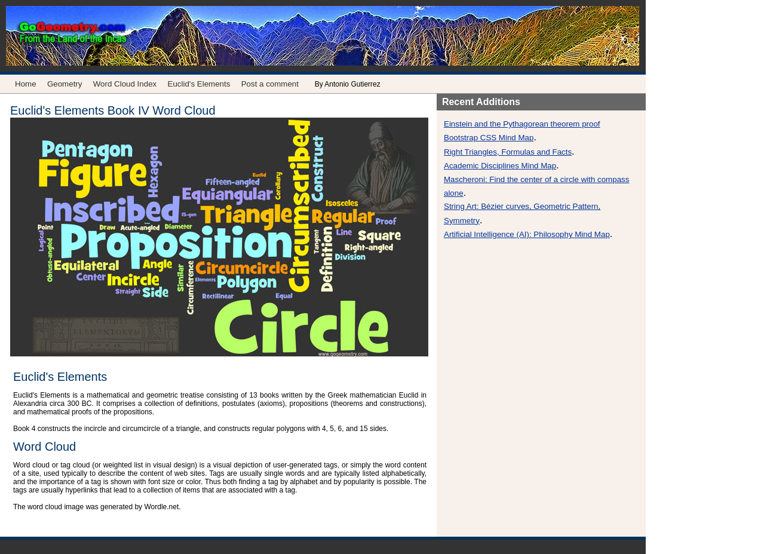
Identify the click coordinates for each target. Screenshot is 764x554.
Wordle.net (161, 507)
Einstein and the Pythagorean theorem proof (522, 123)
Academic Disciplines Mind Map (500, 165)
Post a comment (270, 83)
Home (25, 83)
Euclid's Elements (199, 83)
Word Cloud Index (125, 83)
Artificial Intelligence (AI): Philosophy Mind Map (527, 234)
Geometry (64, 83)
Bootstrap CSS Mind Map (488, 137)
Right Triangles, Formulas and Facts (508, 151)
